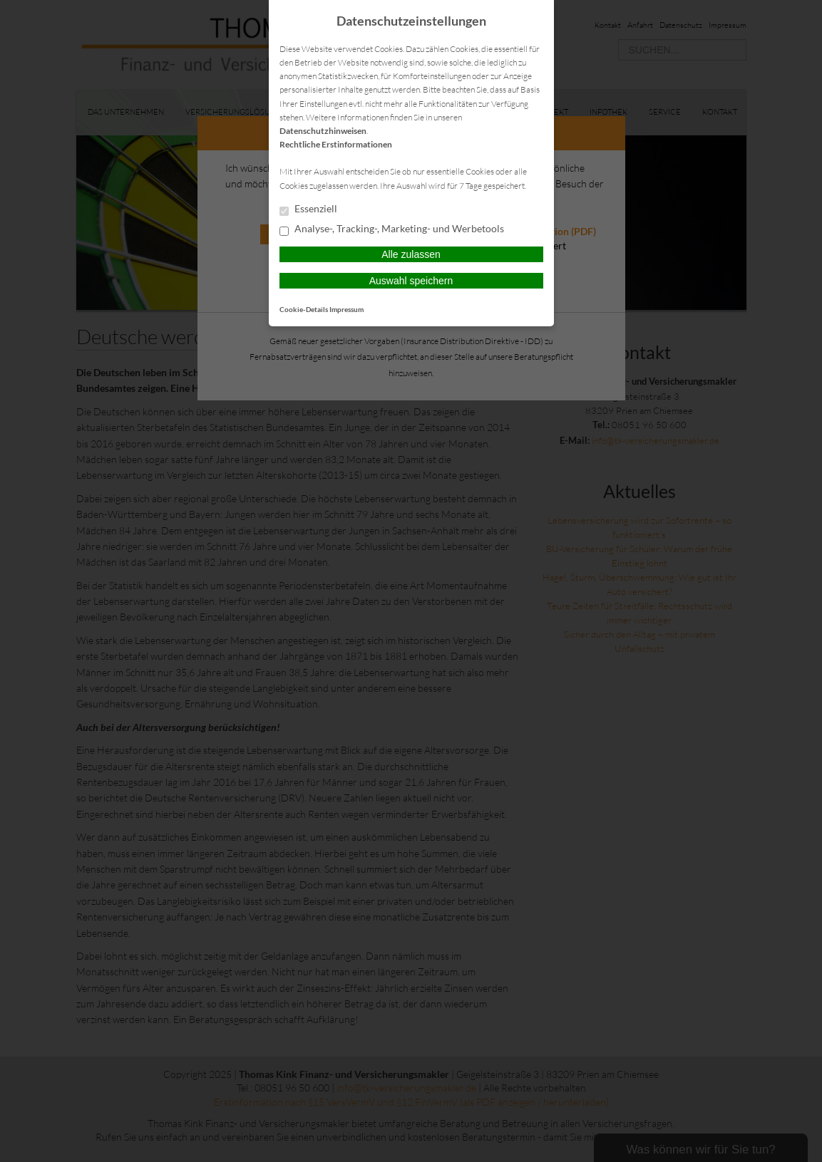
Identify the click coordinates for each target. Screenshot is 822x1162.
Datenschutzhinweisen (322, 130)
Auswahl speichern (411, 280)
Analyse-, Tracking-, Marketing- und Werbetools (391, 229)
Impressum (346, 309)
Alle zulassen (411, 254)
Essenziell (308, 209)
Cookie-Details (303, 309)
